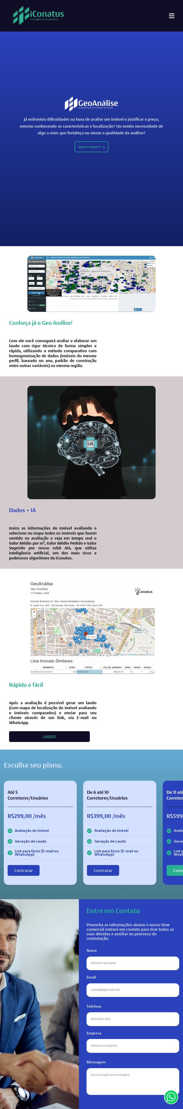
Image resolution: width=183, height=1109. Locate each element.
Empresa (132, 1042)
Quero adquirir (91, 147)
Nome (132, 959)
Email (132, 986)
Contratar (23, 870)
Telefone (132, 1015)
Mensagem (132, 1077)
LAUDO (49, 736)
